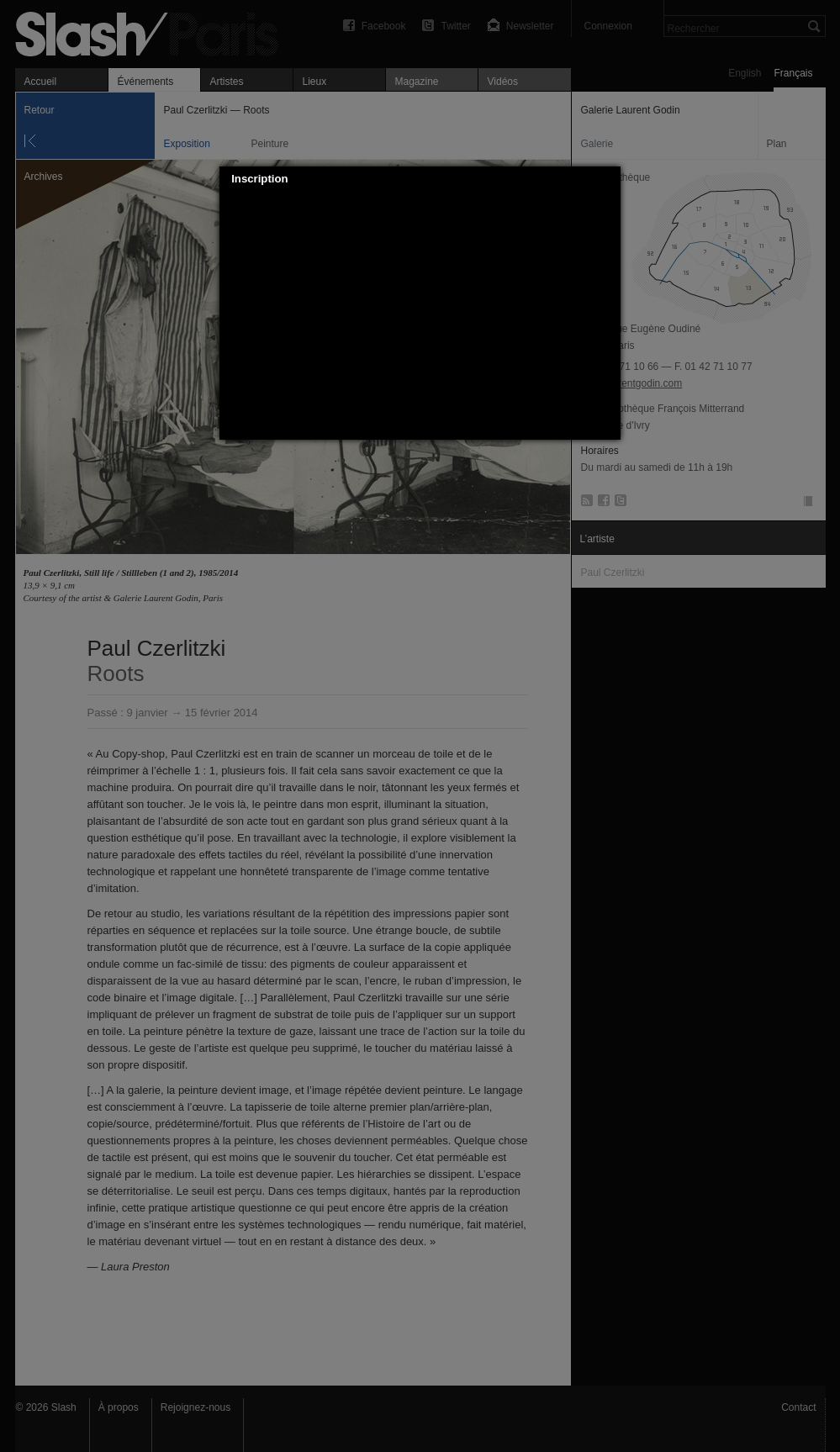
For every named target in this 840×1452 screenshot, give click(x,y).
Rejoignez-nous (195, 1407)
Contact (798, 1407)
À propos (118, 1407)
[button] (608, 179)
